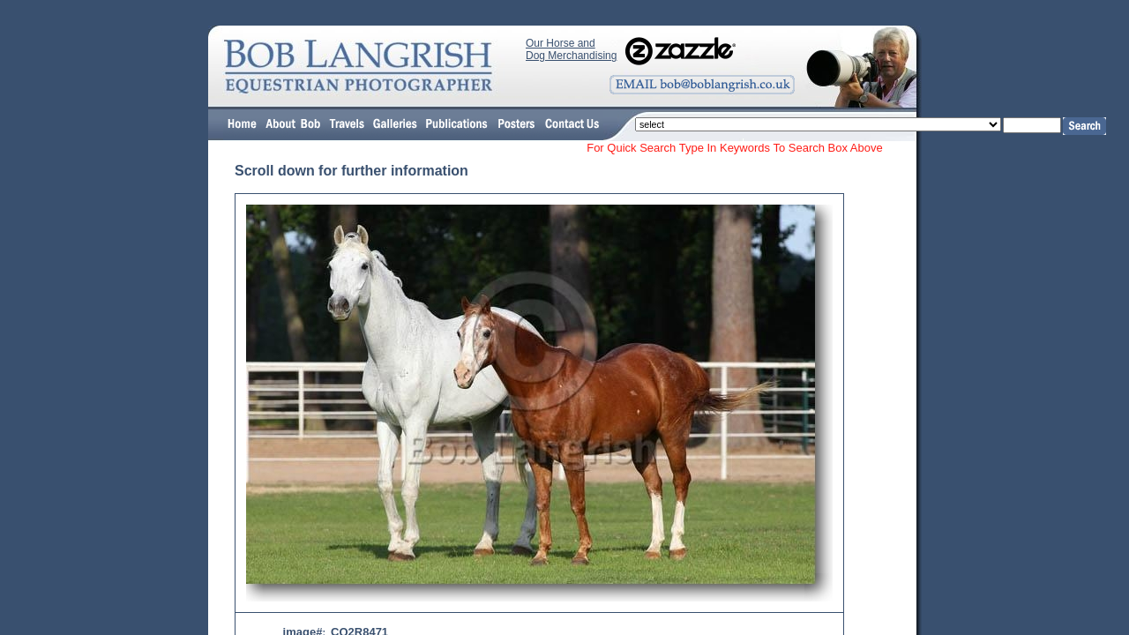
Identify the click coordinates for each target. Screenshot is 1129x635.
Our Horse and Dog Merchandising (571, 49)
